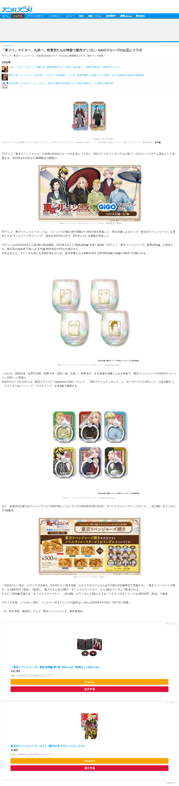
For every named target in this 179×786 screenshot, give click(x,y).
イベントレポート (35, 16)
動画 (81, 16)
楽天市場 (89, 689)
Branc (140, 15)
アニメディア (110, 15)
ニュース (18, 16)
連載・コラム (94, 16)
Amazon (89, 682)
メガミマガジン (126, 15)
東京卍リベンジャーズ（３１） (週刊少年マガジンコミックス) (47, 746)
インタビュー (55, 16)
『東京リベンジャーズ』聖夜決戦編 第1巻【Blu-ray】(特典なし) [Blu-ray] (55, 667)
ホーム (5, 16)
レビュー (70, 16)
